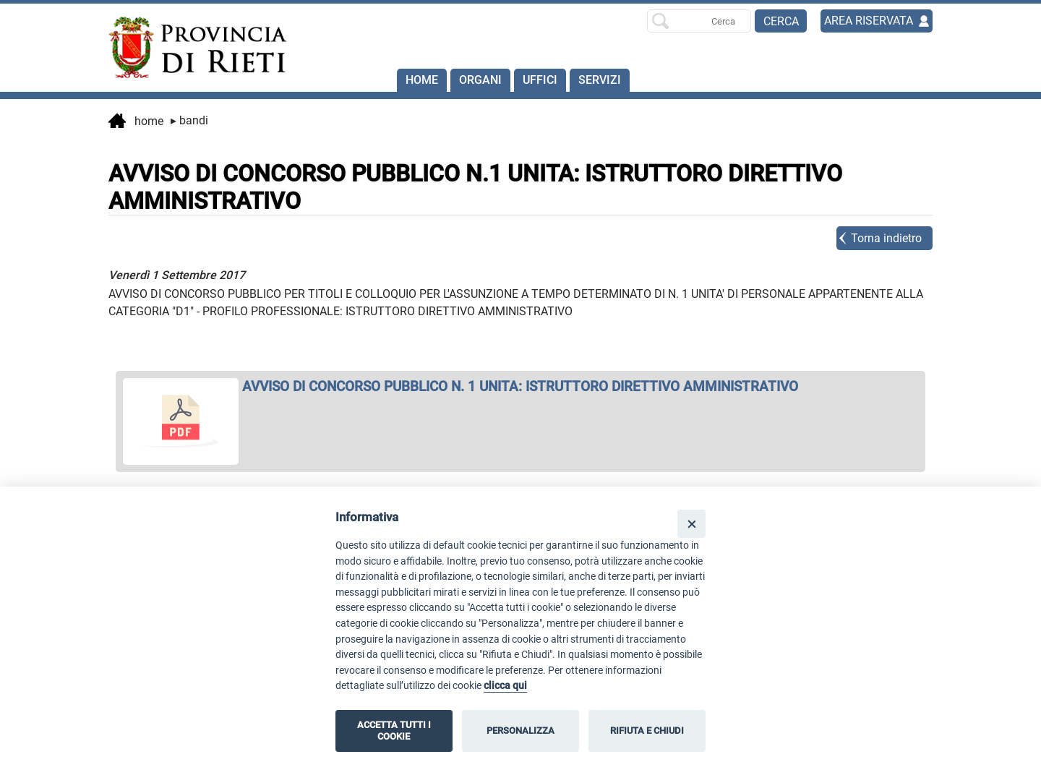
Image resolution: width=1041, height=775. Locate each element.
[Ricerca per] (699, 21)
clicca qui (505, 686)
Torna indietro (886, 238)
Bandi (189, 120)
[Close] (691, 524)
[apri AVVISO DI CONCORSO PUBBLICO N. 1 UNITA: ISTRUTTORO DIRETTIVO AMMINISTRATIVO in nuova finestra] (520, 386)
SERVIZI (599, 80)
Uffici (540, 80)
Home (422, 80)
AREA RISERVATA (868, 20)
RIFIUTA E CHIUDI (647, 730)
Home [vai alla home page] (135, 122)
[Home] (190, 48)
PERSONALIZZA (520, 730)
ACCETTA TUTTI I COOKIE (394, 730)
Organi (480, 80)
